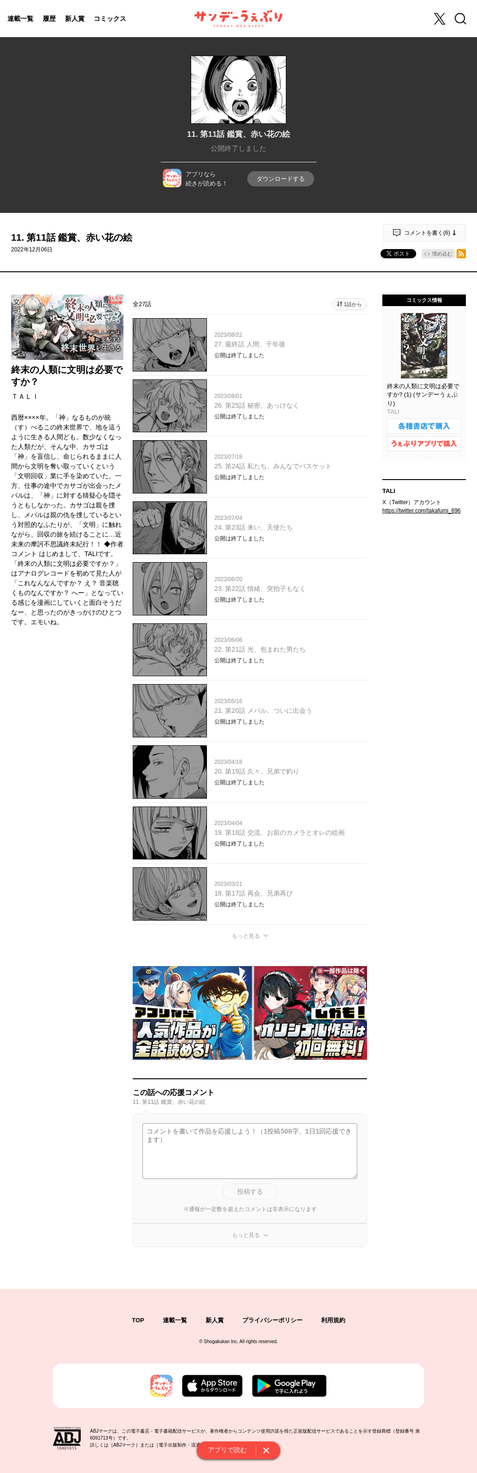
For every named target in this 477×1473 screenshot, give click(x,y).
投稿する (250, 1191)
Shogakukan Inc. (221, 1341)
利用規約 (333, 1320)
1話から (353, 304)
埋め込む (442, 253)
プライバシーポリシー (272, 1320)
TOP (138, 1320)
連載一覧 (20, 18)
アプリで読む (227, 1450)
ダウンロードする (281, 178)
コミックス (110, 18)
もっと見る (246, 936)
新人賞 (74, 18)
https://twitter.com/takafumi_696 (421, 510)
